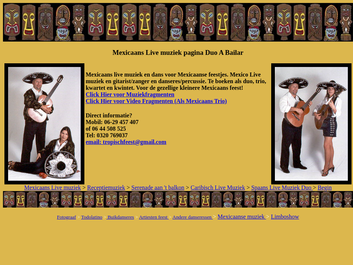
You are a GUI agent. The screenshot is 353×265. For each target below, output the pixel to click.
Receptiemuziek (106, 187)
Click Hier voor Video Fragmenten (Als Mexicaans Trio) (156, 101)
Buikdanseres (120, 217)
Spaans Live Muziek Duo (282, 187)
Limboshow (285, 216)
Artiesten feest (154, 217)
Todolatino (91, 217)
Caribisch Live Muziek (218, 187)
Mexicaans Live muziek (52, 187)
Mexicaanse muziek (242, 216)
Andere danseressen (192, 217)
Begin (325, 187)
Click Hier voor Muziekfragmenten (129, 94)
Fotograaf (66, 217)
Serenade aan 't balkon (158, 187)
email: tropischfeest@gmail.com (125, 142)
